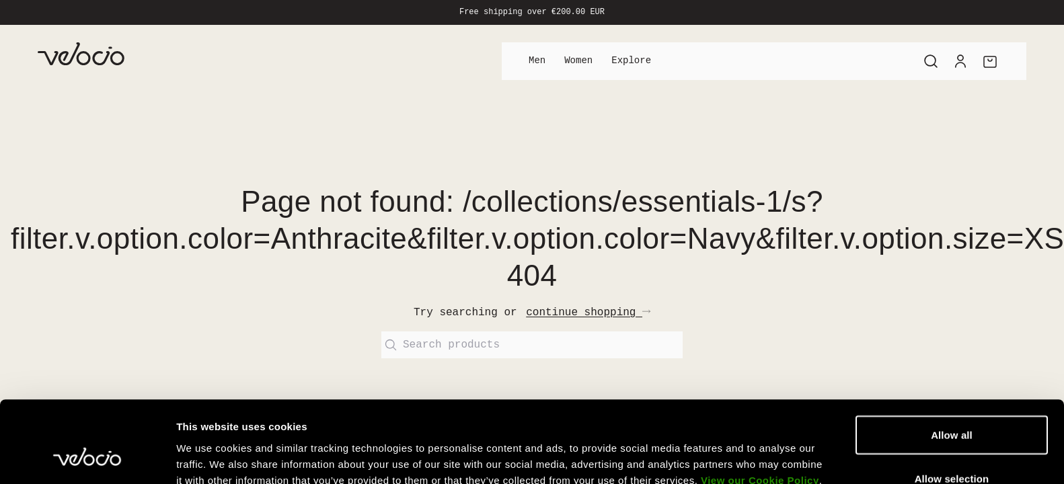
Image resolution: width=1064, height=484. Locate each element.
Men (537, 60)
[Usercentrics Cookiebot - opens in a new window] (87, 436)
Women (578, 60)
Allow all (952, 335)
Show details (706, 435)
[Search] (931, 61)
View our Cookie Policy (760, 381)
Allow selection (952, 379)
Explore (631, 60)
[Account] (960, 61)
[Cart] (990, 61)
